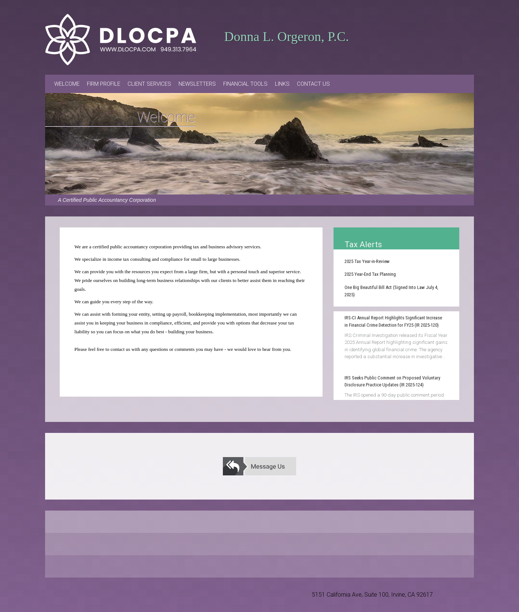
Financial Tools (245, 84)
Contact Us (313, 84)
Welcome (67, 84)
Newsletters (197, 84)
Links (282, 84)
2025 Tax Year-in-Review (367, 261)
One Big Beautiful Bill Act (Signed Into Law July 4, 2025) (391, 291)
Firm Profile (103, 84)
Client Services (149, 84)
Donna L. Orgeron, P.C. (286, 36)
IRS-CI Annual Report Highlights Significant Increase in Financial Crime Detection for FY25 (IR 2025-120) (393, 321)
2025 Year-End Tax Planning (370, 274)
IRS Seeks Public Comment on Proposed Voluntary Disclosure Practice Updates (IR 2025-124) (392, 381)
